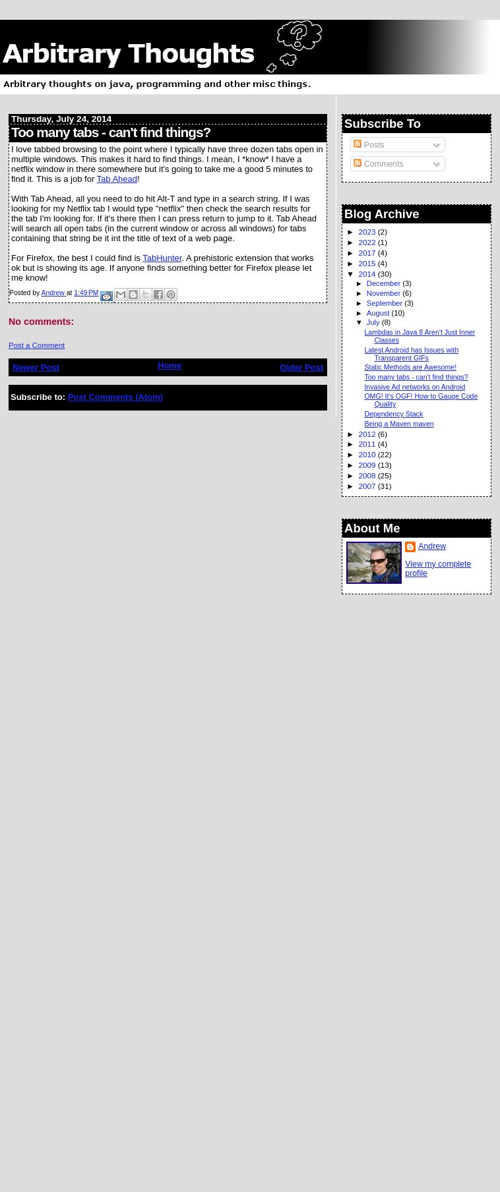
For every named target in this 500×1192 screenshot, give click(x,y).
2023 (367, 231)
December (384, 283)
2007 (367, 486)
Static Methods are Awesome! (410, 367)
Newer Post (36, 367)
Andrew (432, 546)
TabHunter (161, 258)
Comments (378, 164)
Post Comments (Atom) (115, 397)
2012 (367, 434)
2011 (367, 444)
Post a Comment (37, 345)
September (386, 303)
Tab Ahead (117, 179)
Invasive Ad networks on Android (414, 387)
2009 (367, 465)
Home (169, 365)
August (379, 313)
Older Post (301, 367)
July (374, 322)
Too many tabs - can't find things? (416, 377)
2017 (367, 252)
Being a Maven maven (398, 424)
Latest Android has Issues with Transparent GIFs (411, 354)
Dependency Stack (393, 414)
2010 (367, 454)
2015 (367, 263)
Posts (369, 145)
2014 (367, 274)
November (384, 293)
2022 (367, 242)
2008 (367, 475)
